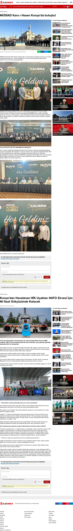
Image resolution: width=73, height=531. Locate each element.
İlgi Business (52, 511)
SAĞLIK (55, 2)
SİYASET (35, 2)
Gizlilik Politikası (52, 520)
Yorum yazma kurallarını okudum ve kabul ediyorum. (13, 274)
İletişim (50, 519)
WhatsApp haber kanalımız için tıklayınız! (10, 258)
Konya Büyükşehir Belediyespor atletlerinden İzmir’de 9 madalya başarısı (26, 7)
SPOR (31, 2)
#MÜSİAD (5, 253)
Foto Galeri (51, 515)
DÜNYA (43, 2)
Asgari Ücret (27, 515)
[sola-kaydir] (7, 6)
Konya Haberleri (28, 513)
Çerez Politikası (52, 522)
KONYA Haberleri (3, 11)
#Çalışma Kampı (21, 253)
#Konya (1, 253)
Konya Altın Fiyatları (29, 511)
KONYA (22, 2)
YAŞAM (2, 522)
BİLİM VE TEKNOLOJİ (62, 2)
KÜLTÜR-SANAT (49, 2)
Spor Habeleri (27, 517)
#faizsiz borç (10, 253)
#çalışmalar (15, 253)
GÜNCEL (18, 2)
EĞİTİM (39, 2)
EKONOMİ (27, 2)
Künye (50, 517)
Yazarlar (51, 513)
